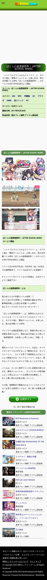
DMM (9, 100)
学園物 (27, 96)
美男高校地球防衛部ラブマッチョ (30, 491)
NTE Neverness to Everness (27, 418)
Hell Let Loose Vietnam (25, 480)
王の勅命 (19, 529)
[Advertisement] (23, 35)
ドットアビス (21, 503)
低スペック (18, 100)
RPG (20, 96)
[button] (23, 399)
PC (27, 100)
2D (33, 96)
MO (13, 96)
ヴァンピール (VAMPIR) (26, 468)
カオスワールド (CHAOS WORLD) (30, 430)
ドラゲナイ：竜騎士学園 (26, 457)
